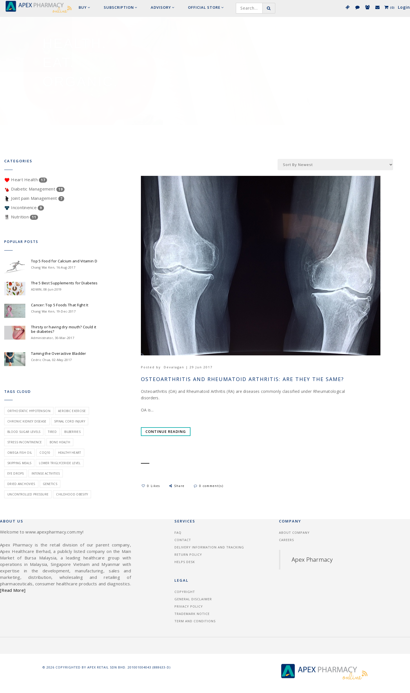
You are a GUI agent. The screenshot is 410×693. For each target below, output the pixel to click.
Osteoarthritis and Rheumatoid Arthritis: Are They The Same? (242, 379)
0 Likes (151, 486)
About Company (294, 532)
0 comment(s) (208, 486)
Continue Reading (165, 431)
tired (52, 432)
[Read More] (12, 590)
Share (176, 486)
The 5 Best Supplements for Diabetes (64, 283)
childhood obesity (72, 494)
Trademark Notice (192, 614)
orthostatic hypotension (28, 411)
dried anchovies (21, 484)
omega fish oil (19, 453)
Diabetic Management (34, 189)
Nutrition (21, 217)
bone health (60, 442)
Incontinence (24, 207)
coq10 (44, 453)
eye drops (15, 473)
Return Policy (188, 554)
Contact (182, 540)
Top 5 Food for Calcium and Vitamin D (64, 261)
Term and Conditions (195, 621)
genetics (50, 484)
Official (206, 7)
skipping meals (19, 463)
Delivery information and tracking (209, 547)
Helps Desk (184, 562)
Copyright (184, 592)
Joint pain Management (34, 198)
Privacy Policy (188, 606)
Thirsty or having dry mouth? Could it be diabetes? (63, 329)
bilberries (72, 432)
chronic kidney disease (26, 421)
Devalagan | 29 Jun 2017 (188, 367)
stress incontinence (24, 442)
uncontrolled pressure (27, 494)
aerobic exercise (72, 411)
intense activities (46, 473)
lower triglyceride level (59, 463)
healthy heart (69, 453)
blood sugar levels (23, 432)
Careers (286, 540)
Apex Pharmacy (312, 559)
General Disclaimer (193, 599)
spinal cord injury (69, 421)
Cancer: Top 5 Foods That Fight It (59, 305)
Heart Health (25, 179)
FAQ (177, 532)
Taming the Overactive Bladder (58, 353)
